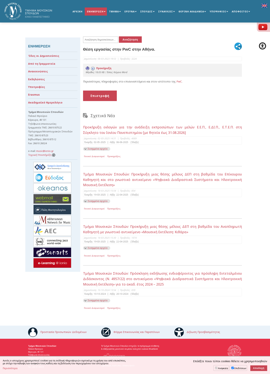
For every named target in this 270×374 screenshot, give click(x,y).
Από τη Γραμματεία (41, 63)
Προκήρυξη (98, 68)
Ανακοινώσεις (38, 71)
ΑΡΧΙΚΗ (77, 11)
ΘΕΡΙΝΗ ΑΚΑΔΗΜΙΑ (191, 11)
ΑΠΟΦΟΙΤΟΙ (240, 11)
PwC (179, 81)
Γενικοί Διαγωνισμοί (94, 156)
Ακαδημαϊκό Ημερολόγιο (45, 102)
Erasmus (34, 94)
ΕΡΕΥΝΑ (129, 11)
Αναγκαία (223, 368)
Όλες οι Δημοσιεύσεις (43, 56)
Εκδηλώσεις (36, 79)
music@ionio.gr (45, 151)
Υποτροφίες (36, 87)
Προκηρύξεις (114, 156)
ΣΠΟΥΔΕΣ (146, 11)
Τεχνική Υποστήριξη (41, 155)
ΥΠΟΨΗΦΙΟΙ (218, 11)
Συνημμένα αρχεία (97, 148)
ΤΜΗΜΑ (114, 11)
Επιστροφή (100, 96)
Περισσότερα (10, 368)
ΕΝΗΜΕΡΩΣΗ (95, 11)
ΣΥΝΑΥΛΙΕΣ (165, 11)
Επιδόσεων (240, 368)
